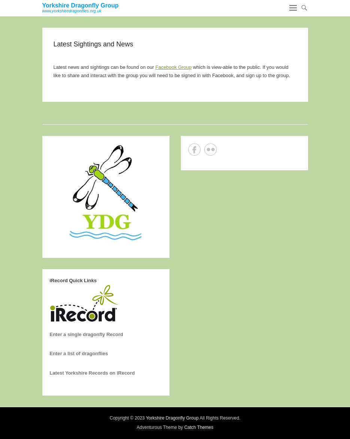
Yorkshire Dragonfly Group (80, 5)
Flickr (210, 149)
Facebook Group (173, 67)
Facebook (194, 149)
